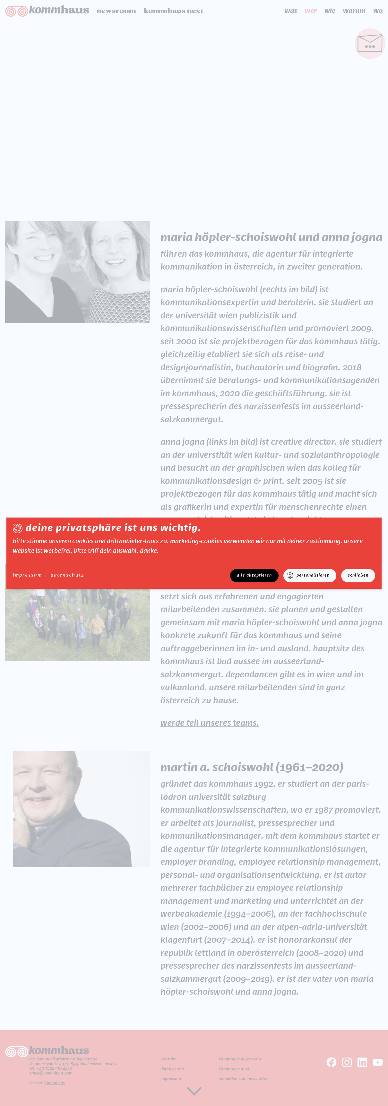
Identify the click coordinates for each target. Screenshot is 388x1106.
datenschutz (67, 575)
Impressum (27, 575)
